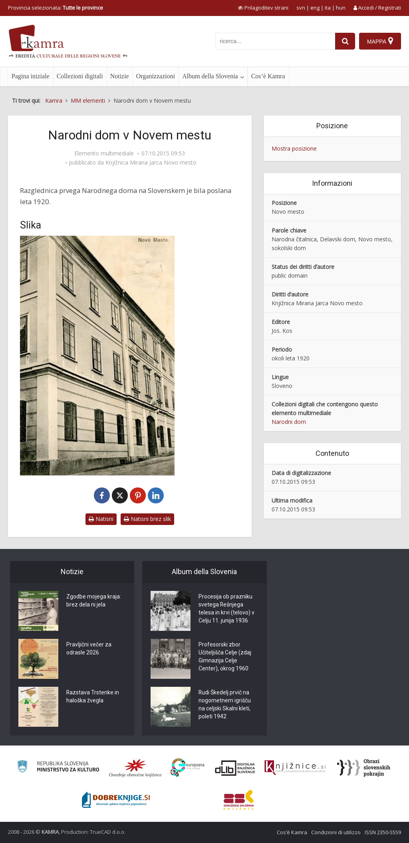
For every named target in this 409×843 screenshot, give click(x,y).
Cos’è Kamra (268, 76)
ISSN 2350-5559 (383, 832)
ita (328, 7)
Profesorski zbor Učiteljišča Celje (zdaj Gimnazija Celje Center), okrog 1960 (225, 657)
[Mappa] (380, 41)
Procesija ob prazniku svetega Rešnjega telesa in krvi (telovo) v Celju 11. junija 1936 (226, 609)
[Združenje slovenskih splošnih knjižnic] (295, 768)
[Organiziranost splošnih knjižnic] (135, 768)
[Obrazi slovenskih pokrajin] (363, 768)
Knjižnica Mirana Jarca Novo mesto (151, 162)
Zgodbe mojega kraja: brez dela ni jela (93, 601)
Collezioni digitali (80, 76)
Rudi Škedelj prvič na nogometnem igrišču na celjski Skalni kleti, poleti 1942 (225, 705)
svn (300, 7)
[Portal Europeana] (187, 768)
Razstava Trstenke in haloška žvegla (92, 697)
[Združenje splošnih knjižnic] (239, 800)
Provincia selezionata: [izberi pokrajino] (55, 7)
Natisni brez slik (147, 519)
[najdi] (345, 41)
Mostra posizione (294, 148)
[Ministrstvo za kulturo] (58, 767)
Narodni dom (289, 421)
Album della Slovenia (210, 76)
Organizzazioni (155, 76)
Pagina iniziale (31, 76)
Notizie (119, 76)
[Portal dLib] (235, 768)
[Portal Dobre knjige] (116, 800)
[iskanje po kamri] (275, 41)
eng (315, 7)
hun (340, 7)
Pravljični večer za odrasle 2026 (88, 649)
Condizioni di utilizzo (336, 832)
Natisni (101, 519)
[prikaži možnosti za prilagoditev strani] (263, 7)
